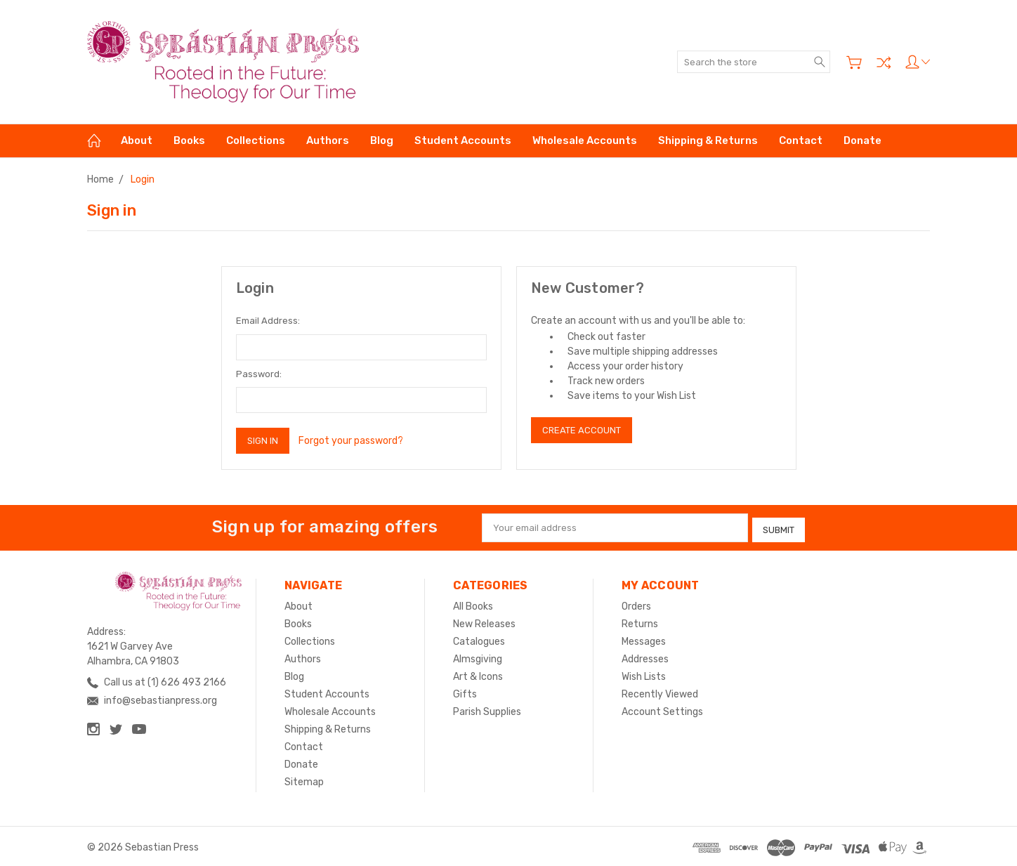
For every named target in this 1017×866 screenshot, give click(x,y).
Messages (644, 639)
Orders (636, 604)
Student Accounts (462, 140)
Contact (800, 140)
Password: (259, 374)
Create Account (581, 430)
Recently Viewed (660, 691)
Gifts (465, 691)
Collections (255, 140)
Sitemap (304, 779)
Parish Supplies (487, 709)
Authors (327, 140)
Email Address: (268, 320)
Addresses (645, 656)
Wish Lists (644, 674)
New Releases (484, 621)
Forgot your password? (350, 441)
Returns (640, 621)
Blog (381, 140)
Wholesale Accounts (584, 140)
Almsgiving (477, 656)
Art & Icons (478, 674)
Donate (862, 140)
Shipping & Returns (708, 140)
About (136, 140)
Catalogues (479, 639)
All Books (473, 604)
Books (189, 140)
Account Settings (662, 709)
